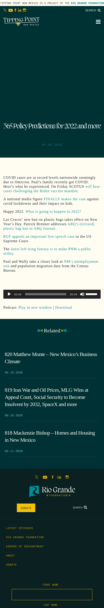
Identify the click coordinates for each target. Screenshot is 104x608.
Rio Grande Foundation (87, 3)
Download (63, 307)
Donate (26, 508)
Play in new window (35, 307)
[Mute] (82, 294)
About (10, 555)
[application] (52, 294)
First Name (52, 584)
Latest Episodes (19, 528)
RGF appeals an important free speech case (39, 236)
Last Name (52, 604)
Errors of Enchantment (25, 546)
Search (93, 10)
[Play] (9, 294)
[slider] (45, 294)
